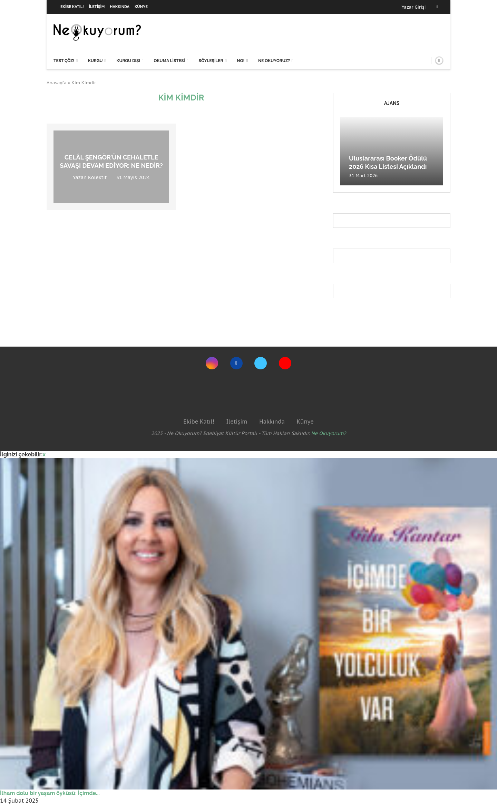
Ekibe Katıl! (72, 6)
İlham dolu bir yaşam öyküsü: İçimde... (50, 793)
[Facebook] (437, 7)
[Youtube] (285, 363)
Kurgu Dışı (128, 60)
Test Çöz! (63, 60)
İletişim (97, 6)
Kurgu (95, 60)
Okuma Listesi (169, 60)
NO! (240, 60)
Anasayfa (57, 83)
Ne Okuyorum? (328, 433)
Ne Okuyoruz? (274, 60)
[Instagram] (212, 363)
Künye (141, 6)
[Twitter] (260, 363)
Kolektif (97, 177)
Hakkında (119, 6)
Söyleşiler (211, 60)
